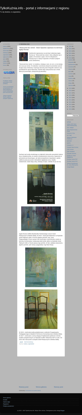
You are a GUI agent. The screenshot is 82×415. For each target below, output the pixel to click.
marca (70, 80)
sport (4, 59)
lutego (70, 83)
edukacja (5, 52)
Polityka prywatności (8, 406)
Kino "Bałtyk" (70, 127)
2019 (70, 88)
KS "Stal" (69, 135)
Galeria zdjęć (6, 402)
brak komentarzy (28, 342)
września (70, 66)
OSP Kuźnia (70, 149)
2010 (70, 109)
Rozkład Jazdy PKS (72, 161)
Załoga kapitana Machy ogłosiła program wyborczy (8, 97)
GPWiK (69, 122)
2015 (70, 97)
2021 (70, 55)
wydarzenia (6, 48)
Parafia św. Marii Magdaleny (71, 156)
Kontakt (5, 399)
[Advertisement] (41, 28)
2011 (70, 106)
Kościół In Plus (71, 133)
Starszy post (58, 387)
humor (4, 65)
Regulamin (6, 404)
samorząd (5, 50)
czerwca (70, 73)
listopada (71, 62)
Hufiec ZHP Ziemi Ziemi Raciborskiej (72, 124)
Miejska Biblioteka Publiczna (72, 138)
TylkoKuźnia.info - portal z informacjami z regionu (34, 8)
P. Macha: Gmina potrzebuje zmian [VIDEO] (7, 82)
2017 (70, 93)
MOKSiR (69, 141)
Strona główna (41, 387)
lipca (69, 71)
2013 (70, 102)
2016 (70, 95)
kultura (26, 344)
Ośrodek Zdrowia (71, 153)
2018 (70, 90)
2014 (70, 100)
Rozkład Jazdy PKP (72, 159)
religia (4, 61)
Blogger (62, 410)
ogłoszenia (6, 57)
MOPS (69, 143)
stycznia (70, 85)
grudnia (70, 60)
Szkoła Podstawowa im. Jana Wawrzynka (72, 164)
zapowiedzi (31, 344)
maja (69, 76)
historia (5, 63)
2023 (70, 51)
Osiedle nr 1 (70, 145)
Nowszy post (23, 387)
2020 (70, 58)
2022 (70, 53)
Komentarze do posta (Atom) (33, 390)
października (71, 64)
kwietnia (70, 78)
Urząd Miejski (70, 167)
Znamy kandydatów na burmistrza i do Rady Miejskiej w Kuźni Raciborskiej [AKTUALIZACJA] (8, 89)
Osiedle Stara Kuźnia (72, 147)
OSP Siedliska (71, 151)
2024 (70, 48)
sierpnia (70, 69)
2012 (70, 104)
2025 (70, 46)
